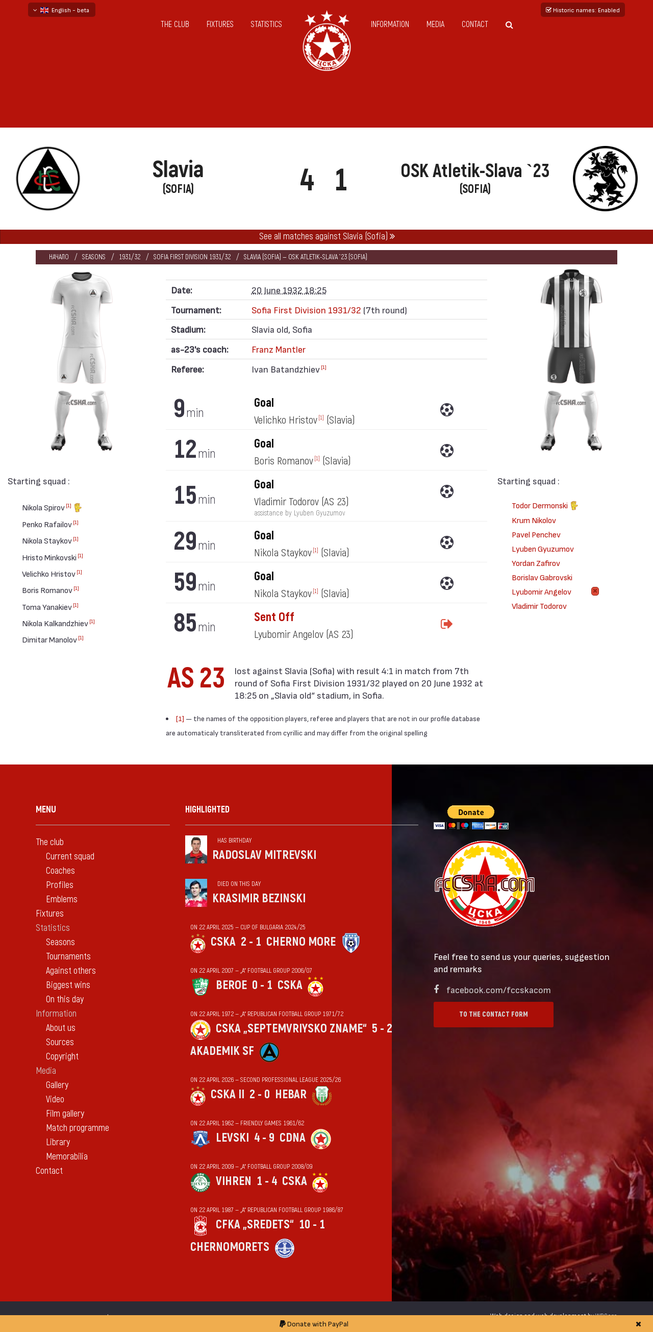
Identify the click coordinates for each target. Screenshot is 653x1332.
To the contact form (493, 1014)
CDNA (293, 1137)
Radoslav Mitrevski (264, 855)
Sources (60, 1042)
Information (390, 24)
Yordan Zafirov (536, 563)
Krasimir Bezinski (259, 898)
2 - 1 (251, 941)
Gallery (57, 1085)
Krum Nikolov (534, 520)
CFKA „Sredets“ (255, 1224)
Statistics (266, 24)
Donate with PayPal (314, 1323)
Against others (71, 971)
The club (175, 24)
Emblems (62, 899)
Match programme (77, 1128)
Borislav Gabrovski (542, 577)
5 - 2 (382, 1028)
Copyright (62, 1057)
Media (435, 24)
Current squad (70, 856)
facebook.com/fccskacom (498, 989)
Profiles (59, 885)
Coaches (60, 871)
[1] (68, 505)
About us (61, 1028)
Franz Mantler (279, 348)
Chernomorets (229, 1247)
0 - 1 (262, 985)
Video (55, 1099)
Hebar (291, 1094)
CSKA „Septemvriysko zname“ (291, 1028)
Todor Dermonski (545, 506)
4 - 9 (264, 1137)
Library (58, 1142)
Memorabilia (67, 1157)
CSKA (223, 941)
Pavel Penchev (536, 534)
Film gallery (65, 1114)
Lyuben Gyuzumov (543, 548)
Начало (59, 257)
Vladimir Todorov (539, 605)
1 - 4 (267, 1181)
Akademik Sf (222, 1051)
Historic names (583, 9)
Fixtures (220, 24)
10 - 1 (312, 1224)
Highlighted (207, 810)
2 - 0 (259, 1094)
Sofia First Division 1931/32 (192, 257)
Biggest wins (68, 985)
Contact (475, 24)
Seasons (94, 257)
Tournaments (68, 957)
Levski (232, 1137)
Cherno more (301, 941)
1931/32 (129, 257)
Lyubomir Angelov (541, 591)
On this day (65, 999)
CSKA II (227, 1094)
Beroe (231, 985)
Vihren (234, 1181)
